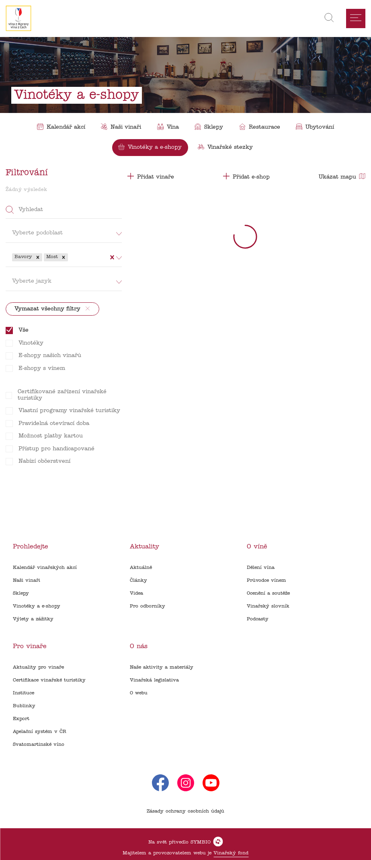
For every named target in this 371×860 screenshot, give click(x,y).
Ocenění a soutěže (268, 593)
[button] (37, 257)
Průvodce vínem (266, 580)
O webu (139, 693)
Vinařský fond (230, 853)
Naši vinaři (26, 580)
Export (21, 718)
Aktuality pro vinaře (38, 667)
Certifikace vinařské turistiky (49, 680)
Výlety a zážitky (33, 619)
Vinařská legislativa (154, 680)
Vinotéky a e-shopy (36, 606)
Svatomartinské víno (38, 744)
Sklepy (21, 593)
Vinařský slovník (268, 606)
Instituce (23, 693)
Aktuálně (141, 567)
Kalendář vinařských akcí (45, 567)
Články (138, 580)
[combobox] (71, 257)
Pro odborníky (147, 606)
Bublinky (24, 706)
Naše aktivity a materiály (161, 667)
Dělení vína (261, 567)
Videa (136, 593)
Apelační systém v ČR (39, 731)
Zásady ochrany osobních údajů (185, 811)
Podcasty (258, 619)
